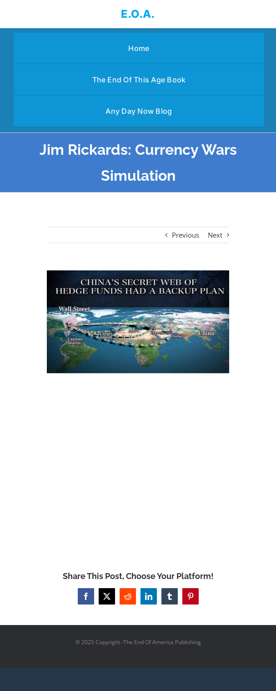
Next (215, 234)
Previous (185, 234)
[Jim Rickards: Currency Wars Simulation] (138, 321)
